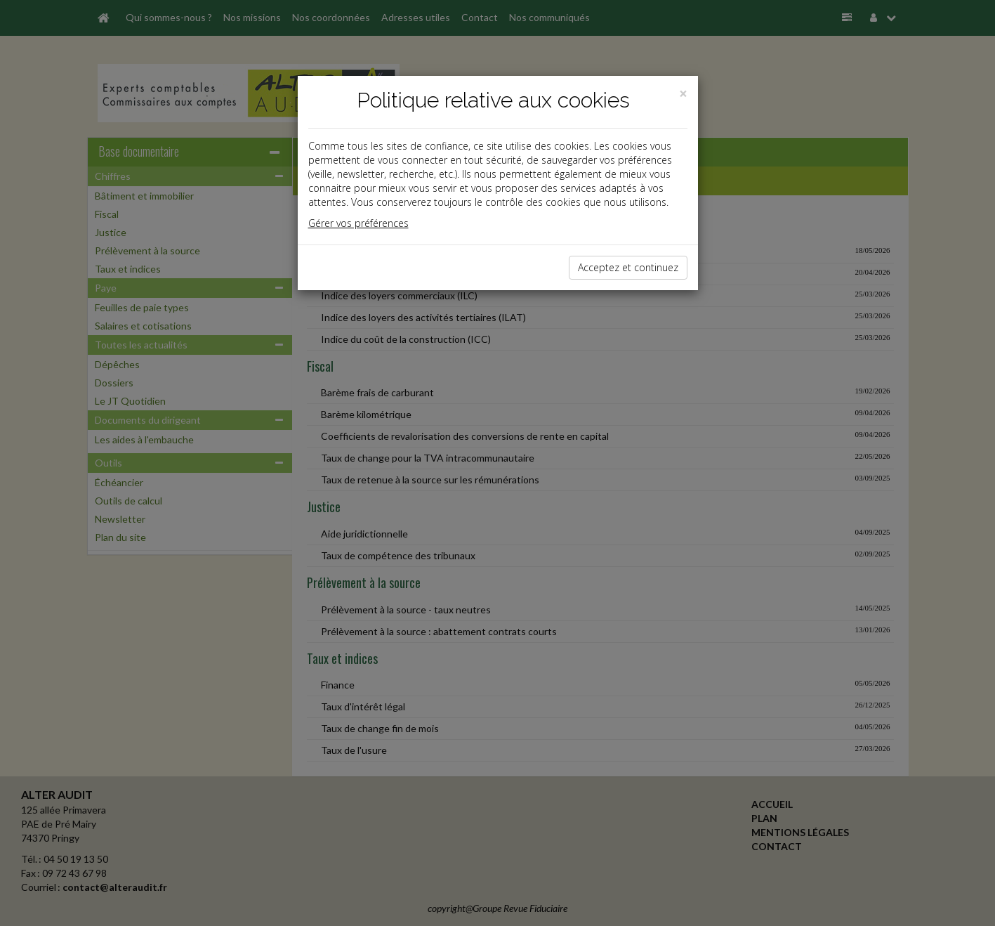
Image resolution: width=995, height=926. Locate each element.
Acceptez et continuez (628, 267)
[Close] (683, 93)
